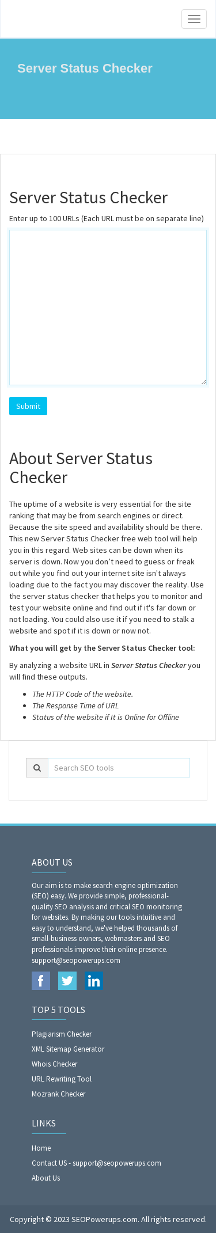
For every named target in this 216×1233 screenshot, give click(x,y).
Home (41, 1148)
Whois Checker (54, 1064)
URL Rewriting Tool (62, 1079)
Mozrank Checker (58, 1094)
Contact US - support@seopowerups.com (96, 1163)
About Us (46, 1178)
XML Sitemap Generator (68, 1049)
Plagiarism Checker (62, 1034)
